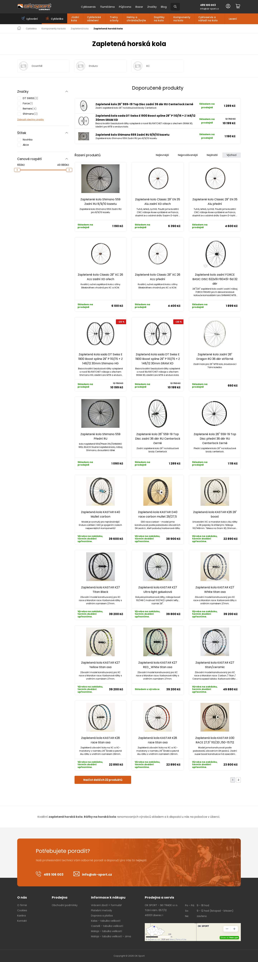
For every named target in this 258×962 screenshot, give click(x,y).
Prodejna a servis (159, 897)
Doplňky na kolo (159, 18)
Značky (152, 7)
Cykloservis (88, 7)
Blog (164, 7)
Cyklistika (31, 28)
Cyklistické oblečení (94, 18)
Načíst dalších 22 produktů (102, 780)
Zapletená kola (80, 28)
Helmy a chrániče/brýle (136, 18)
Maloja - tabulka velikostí (106, 931)
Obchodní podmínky (65, 905)
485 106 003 (208, 5)
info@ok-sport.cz (209, 8)
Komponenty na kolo (181, 18)
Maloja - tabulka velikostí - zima (111, 936)
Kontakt (22, 921)
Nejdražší (212, 155)
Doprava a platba (102, 915)
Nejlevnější (162, 155)
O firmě (22, 905)
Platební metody (101, 910)
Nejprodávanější (188, 155)
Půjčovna (125, 7)
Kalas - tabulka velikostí (105, 921)
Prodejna (59, 897)
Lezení (233, 19)
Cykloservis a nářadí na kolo (208, 18)
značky (40, 119)
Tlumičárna (107, 7)
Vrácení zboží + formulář (106, 905)
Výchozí (231, 155)
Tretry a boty (114, 18)
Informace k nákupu (108, 897)
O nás (22, 897)
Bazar (139, 7)
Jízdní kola (75, 18)
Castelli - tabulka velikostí (107, 926)
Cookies (22, 910)
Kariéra (21, 915)
